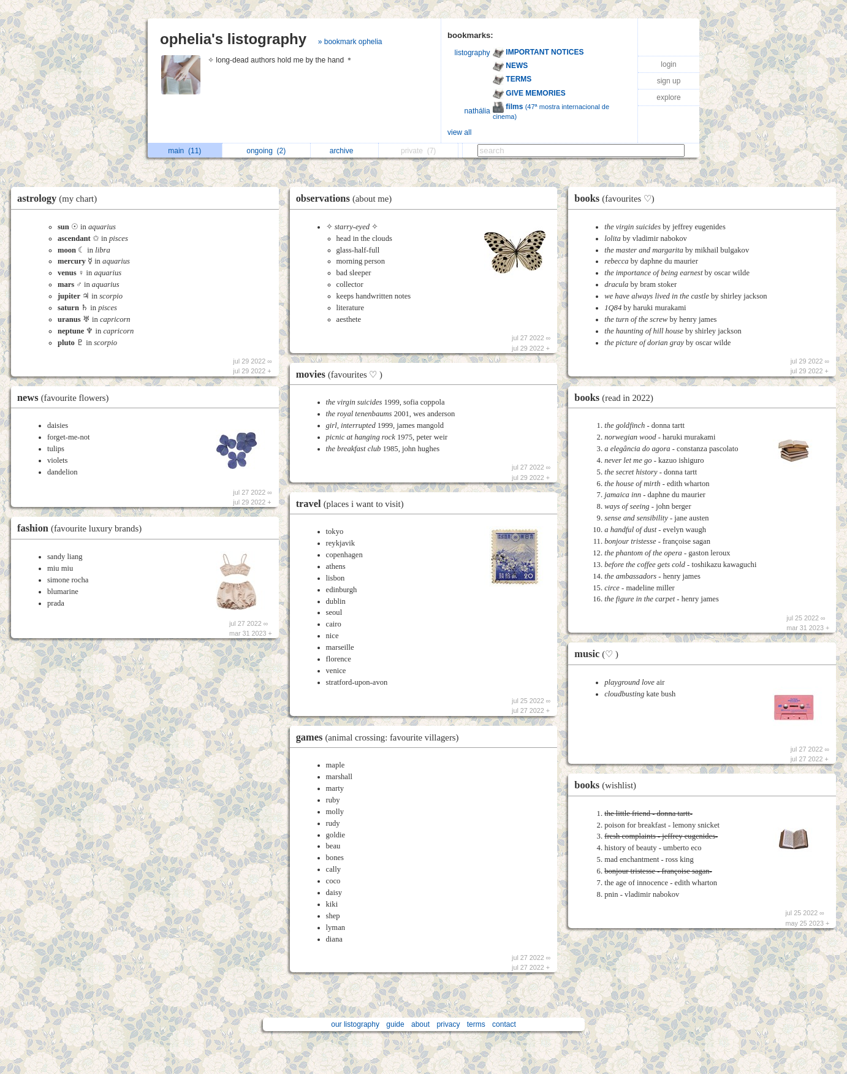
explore (668, 97)
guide (395, 1024)
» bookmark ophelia (350, 41)
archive (345, 151)
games (380, 737)
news (66, 397)
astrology (60, 198)
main (184, 151)
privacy (448, 1024)
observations (347, 198)
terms (476, 1024)
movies (342, 374)
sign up (669, 81)
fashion (82, 528)
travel (353, 503)
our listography (355, 1024)
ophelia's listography (233, 39)
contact (504, 1024)
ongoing (266, 151)
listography (472, 52)
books (617, 198)
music (599, 654)
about (420, 1024)
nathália (477, 111)
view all (459, 132)
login (668, 64)
